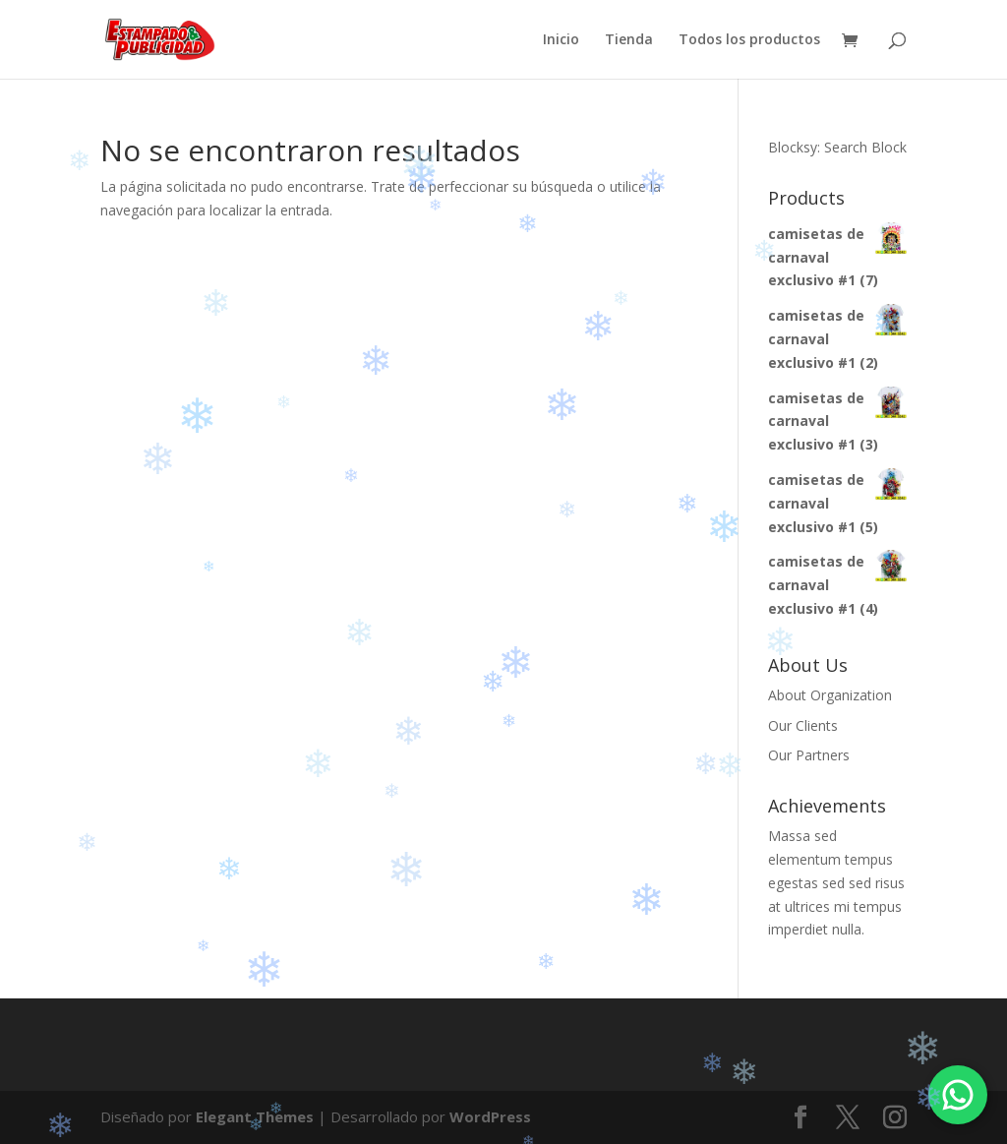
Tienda (629, 40)
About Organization (830, 695)
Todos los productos (749, 40)
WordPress (490, 1116)
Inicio (561, 40)
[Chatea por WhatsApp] (957, 1094)
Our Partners (809, 755)
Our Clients (803, 725)
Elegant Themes (255, 1116)
